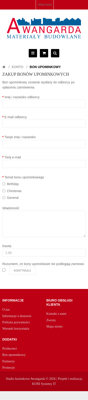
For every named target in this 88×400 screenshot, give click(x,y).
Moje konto (45, 4)
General (13, 198)
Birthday (13, 184)
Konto (17, 67)
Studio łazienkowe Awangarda (25, 378)
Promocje (8, 367)
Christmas (14, 191)
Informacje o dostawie (16, 316)
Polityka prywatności (16, 322)
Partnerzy (8, 361)
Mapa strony (54, 326)
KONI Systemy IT (44, 384)
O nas (6, 309)
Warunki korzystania (15, 328)
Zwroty (51, 320)
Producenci (9, 348)
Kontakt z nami (56, 313)
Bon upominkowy (45, 67)
